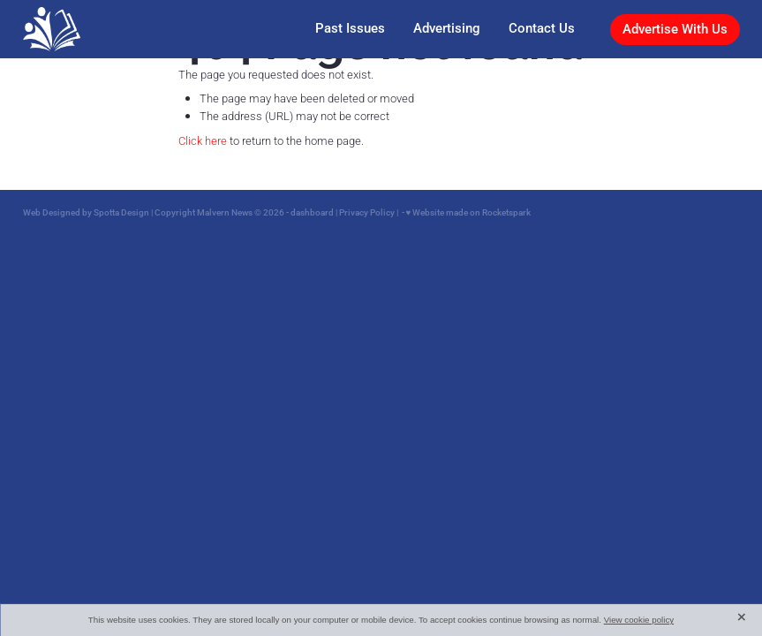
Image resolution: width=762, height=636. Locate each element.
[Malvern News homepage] (94, 29)
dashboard (312, 212)
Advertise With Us (675, 28)
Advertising (446, 27)
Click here (202, 140)
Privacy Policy (367, 212)
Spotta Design (121, 212)
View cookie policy (639, 620)
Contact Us (542, 27)
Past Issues (350, 27)
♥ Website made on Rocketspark (469, 212)
